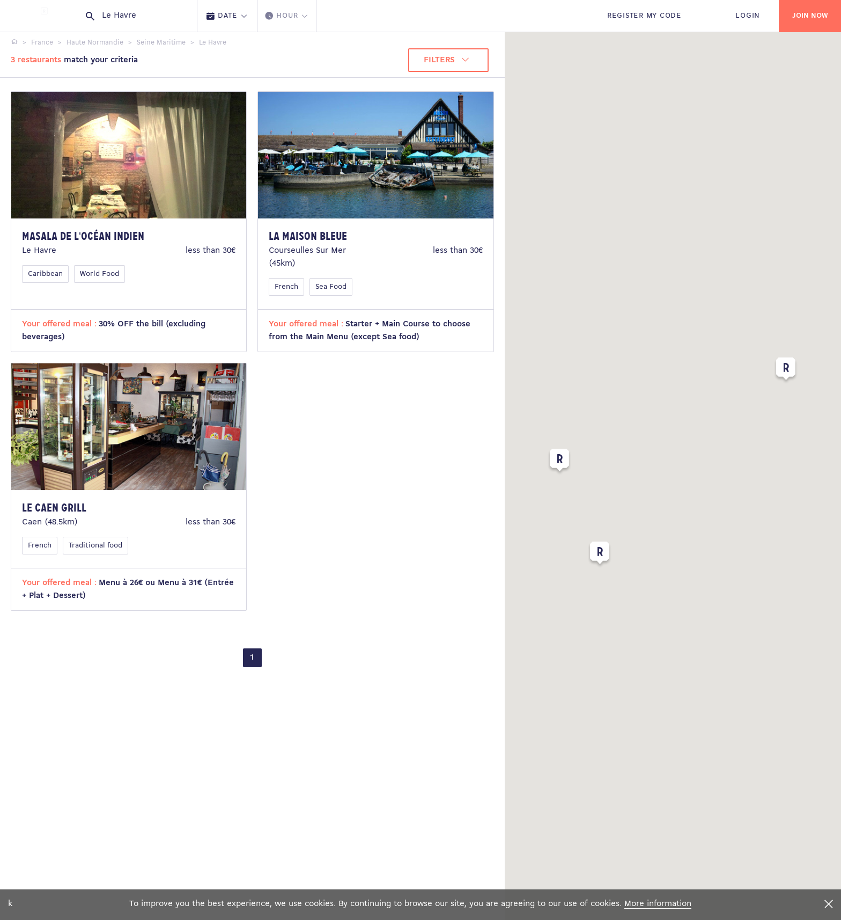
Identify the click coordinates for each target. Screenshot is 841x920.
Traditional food (95, 546)
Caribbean (45, 274)
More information (657, 904)
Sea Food (330, 287)
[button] (786, 370)
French (286, 287)
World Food (99, 274)
